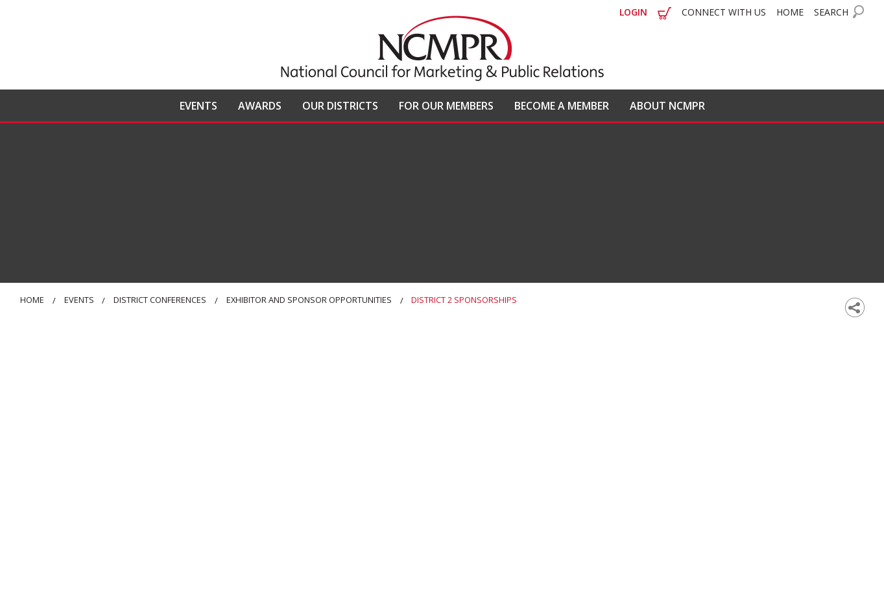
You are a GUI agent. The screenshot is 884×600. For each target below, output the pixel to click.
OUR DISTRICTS (340, 106)
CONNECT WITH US (724, 12)
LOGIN (633, 12)
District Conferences (159, 300)
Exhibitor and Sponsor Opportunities (309, 300)
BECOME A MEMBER (561, 106)
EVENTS (198, 106)
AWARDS (259, 106)
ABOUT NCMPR (667, 106)
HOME (790, 12)
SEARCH (831, 12)
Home (32, 300)
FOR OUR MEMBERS (446, 106)
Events (79, 300)
